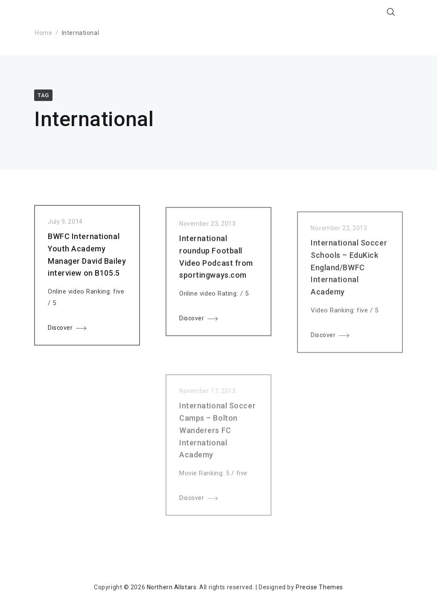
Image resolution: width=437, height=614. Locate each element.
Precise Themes (319, 587)
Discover (60, 329)
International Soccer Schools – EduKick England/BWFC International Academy (349, 274)
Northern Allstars (172, 587)
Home (43, 32)
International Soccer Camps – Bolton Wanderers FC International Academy (217, 441)
